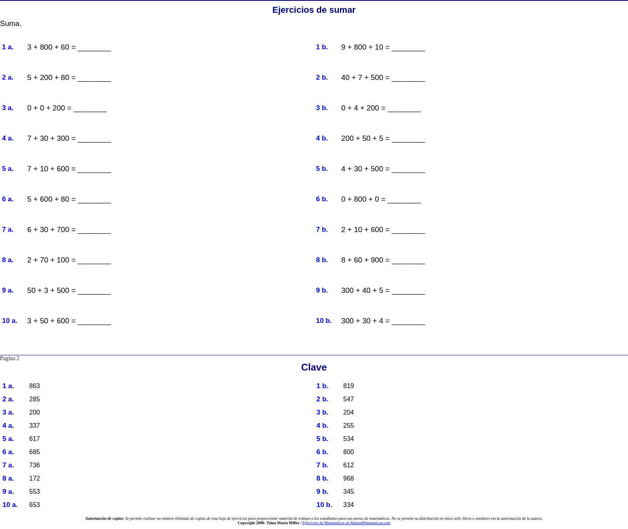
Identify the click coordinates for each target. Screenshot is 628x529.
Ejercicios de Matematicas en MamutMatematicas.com (346, 523)
